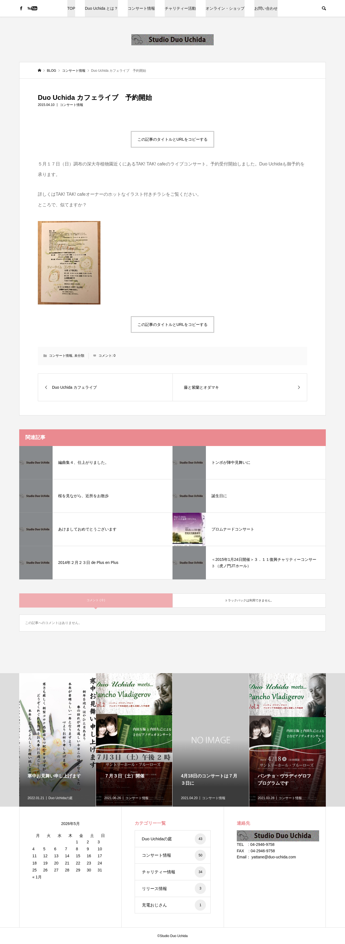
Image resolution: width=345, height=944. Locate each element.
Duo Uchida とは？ (101, 8)
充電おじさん (174, 905)
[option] (57, 740)
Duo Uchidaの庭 (174, 838)
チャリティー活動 (180, 8)
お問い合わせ (266, 8)
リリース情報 (174, 888)
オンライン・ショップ (225, 8)
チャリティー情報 (174, 872)
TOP (71, 8)
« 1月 (36, 877)
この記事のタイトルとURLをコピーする (172, 139)
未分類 (79, 356)
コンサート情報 (141, 8)
